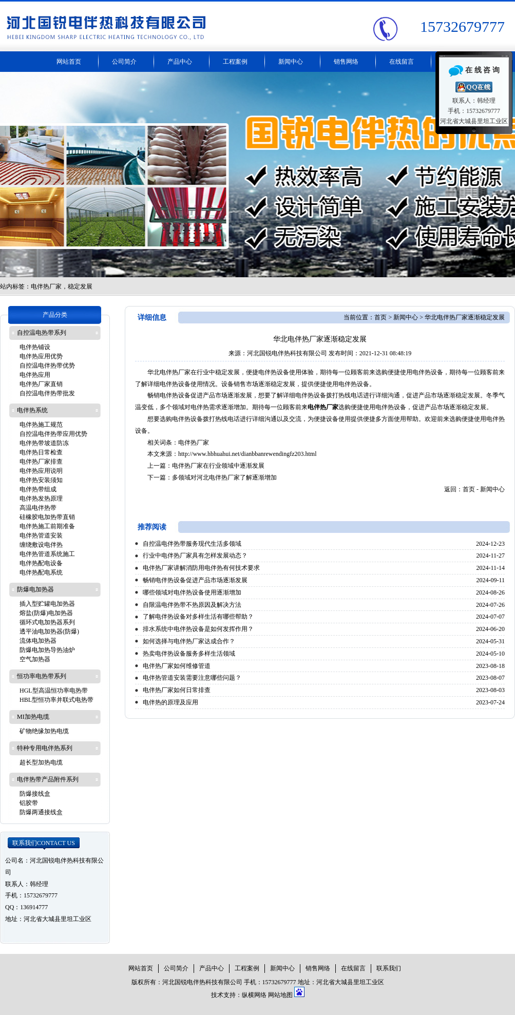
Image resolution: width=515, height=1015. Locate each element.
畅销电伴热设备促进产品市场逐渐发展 (195, 580)
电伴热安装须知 (41, 480)
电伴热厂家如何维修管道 (177, 665)
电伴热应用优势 (41, 356)
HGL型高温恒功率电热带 (54, 690)
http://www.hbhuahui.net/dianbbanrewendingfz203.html (247, 453)
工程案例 (235, 61)
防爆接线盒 (35, 793)
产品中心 (179, 61)
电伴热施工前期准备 (47, 526)
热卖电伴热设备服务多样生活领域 (189, 653)
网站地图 (280, 995)
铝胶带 (29, 803)
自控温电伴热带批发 (47, 393)
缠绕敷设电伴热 (41, 544)
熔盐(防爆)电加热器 (46, 613)
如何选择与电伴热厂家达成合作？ (189, 641)
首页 (380, 317)
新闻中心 (290, 61)
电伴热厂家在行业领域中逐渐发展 (218, 465)
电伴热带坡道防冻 (44, 443)
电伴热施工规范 (41, 424)
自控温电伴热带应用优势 (53, 433)
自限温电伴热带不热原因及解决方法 (192, 604)
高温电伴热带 (38, 507)
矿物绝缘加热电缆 (44, 731)
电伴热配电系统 (41, 572)
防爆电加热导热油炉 (47, 650)
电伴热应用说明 (41, 470)
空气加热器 (35, 659)
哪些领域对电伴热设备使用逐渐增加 (192, 592)
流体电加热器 (38, 640)
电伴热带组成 (38, 489)
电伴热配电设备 (41, 563)
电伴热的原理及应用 (170, 702)
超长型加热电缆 (41, 762)
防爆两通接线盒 (41, 812)
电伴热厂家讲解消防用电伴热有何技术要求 (201, 567)
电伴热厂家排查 (41, 461)
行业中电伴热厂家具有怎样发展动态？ (195, 555)
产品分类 (55, 314)
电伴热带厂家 (257, 174)
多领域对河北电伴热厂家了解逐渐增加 (224, 477)
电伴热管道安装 (41, 535)
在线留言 (401, 61)
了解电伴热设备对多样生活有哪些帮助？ (198, 616)
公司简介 (124, 61)
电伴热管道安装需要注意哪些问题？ (192, 677)
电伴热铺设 (35, 347)
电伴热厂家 (193, 442)
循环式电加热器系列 (47, 622)
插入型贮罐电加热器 (47, 603)
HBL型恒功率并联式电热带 (56, 699)
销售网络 (346, 61)
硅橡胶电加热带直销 (47, 517)
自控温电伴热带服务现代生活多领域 (192, 543)
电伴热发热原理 (41, 498)
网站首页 (68, 61)
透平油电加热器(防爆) (49, 631)
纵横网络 (254, 995)
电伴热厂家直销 (41, 384)
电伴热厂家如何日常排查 (177, 690)
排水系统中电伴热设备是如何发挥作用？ (198, 629)
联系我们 (43, 843)
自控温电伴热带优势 (47, 365)
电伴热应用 (35, 374)
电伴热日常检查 (41, 452)
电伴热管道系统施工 (47, 554)
